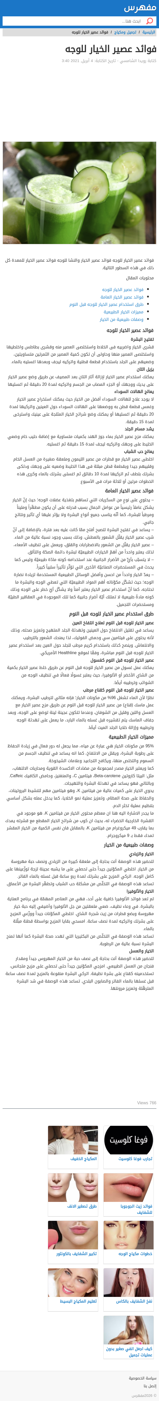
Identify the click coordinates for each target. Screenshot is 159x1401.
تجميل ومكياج (125, 32)
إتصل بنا (150, 1386)
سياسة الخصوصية (142, 1378)
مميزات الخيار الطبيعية (123, 312)
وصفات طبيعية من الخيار (121, 319)
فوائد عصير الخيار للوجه (122, 290)
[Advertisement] (79, 102)
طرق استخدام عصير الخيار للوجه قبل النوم (106, 304)
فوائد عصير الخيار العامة (122, 297)
